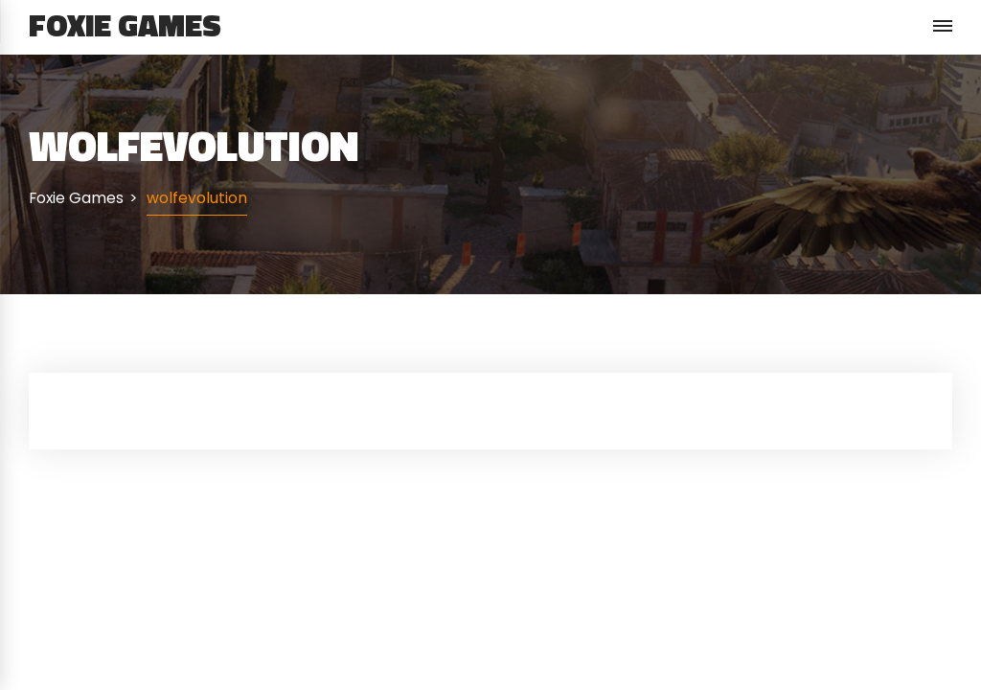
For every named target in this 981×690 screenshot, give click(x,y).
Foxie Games (125, 25)
